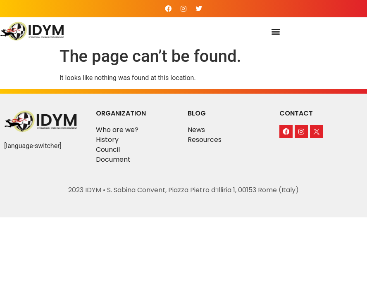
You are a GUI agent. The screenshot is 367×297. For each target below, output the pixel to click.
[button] (276, 31)
